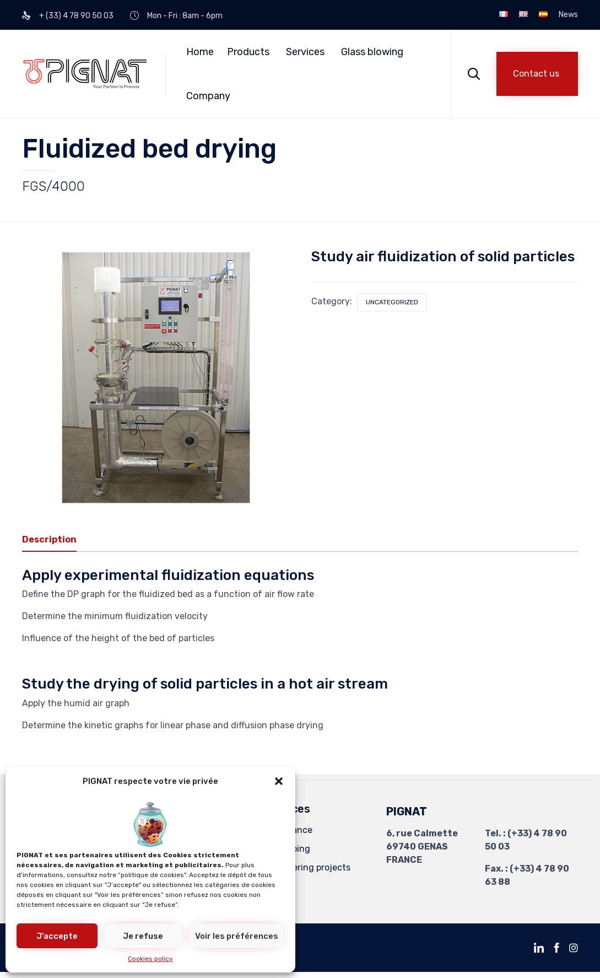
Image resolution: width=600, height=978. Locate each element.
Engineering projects (307, 867)
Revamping (287, 848)
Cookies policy (150, 959)
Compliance (288, 829)
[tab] (55, 539)
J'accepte (57, 936)
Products (248, 52)
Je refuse (143, 936)
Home (200, 52)
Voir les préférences (236, 936)
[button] (278, 781)
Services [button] (305, 52)
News (568, 15)
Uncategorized (392, 302)
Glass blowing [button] (372, 52)
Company (208, 96)
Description (49, 538)
